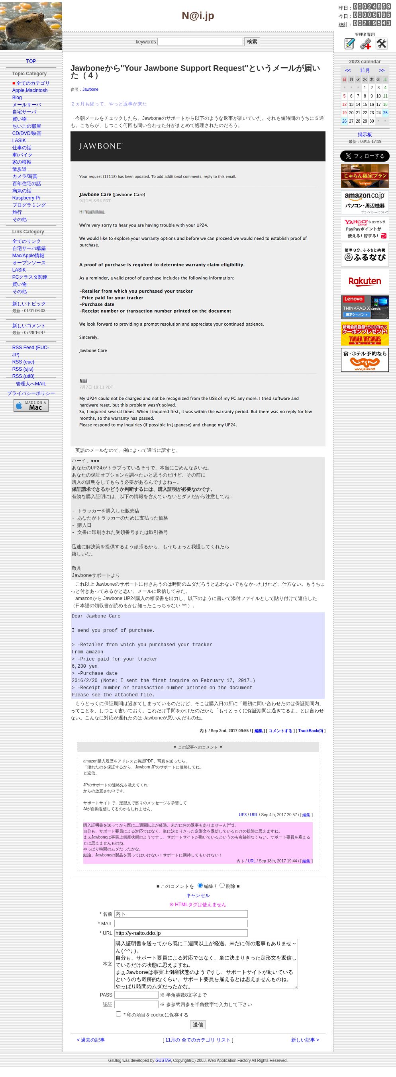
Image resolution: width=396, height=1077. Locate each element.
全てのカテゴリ (33, 83)
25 (385, 113)
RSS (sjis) (22, 369)
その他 (19, 219)
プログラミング (29, 205)
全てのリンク (26, 241)
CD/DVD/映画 (26, 133)
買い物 (19, 119)
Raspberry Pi (26, 198)
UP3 (243, 815)
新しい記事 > (305, 1049)
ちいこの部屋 (26, 126)
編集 (259, 731)
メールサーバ (26, 105)
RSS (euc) (23, 362)
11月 (365, 70)
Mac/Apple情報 (28, 255)
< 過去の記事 (91, 1049)
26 (344, 121)
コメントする (280, 731)
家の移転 (21, 162)
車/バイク (22, 155)
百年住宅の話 (26, 183)
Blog (17, 97)
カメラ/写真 (24, 176)
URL (254, 815)
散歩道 (19, 169)
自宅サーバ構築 (29, 248)
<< (348, 70)
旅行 (17, 212)
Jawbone (90, 89)
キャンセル (198, 895)
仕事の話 (21, 148)
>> (382, 70)
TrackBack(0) (310, 731)
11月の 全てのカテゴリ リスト (198, 1049)
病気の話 (21, 191)
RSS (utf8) (23, 376)
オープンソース (29, 263)
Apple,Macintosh (30, 90)
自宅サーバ (24, 112)
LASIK (19, 140)
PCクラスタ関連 (30, 277)
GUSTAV (163, 1070)
